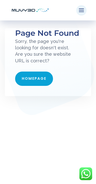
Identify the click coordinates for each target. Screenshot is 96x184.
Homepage (34, 78)
